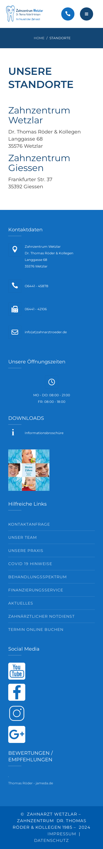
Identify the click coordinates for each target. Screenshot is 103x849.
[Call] (68, 14)
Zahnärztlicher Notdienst (41, 616)
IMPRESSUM (62, 833)
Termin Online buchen (35, 629)
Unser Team (22, 537)
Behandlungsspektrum (37, 576)
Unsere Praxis (25, 550)
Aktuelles (20, 603)
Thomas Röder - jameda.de (30, 783)
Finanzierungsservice (35, 590)
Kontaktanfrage (29, 524)
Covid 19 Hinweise (30, 563)
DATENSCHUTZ (51, 840)
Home (39, 38)
